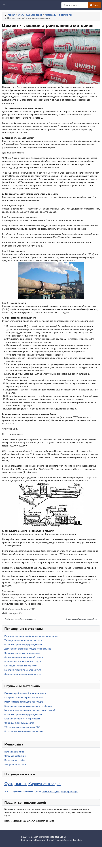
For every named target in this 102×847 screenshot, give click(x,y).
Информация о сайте (14, 760)
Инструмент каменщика (22, 791)
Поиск (94, 5)
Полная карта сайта (14, 752)
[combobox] (74, 5)
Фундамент (15, 783)
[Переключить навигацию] (4, 5)
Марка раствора (69, 791)
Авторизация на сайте (15, 764)
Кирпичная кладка (44, 784)
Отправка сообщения (15, 756)
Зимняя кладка (51, 791)
